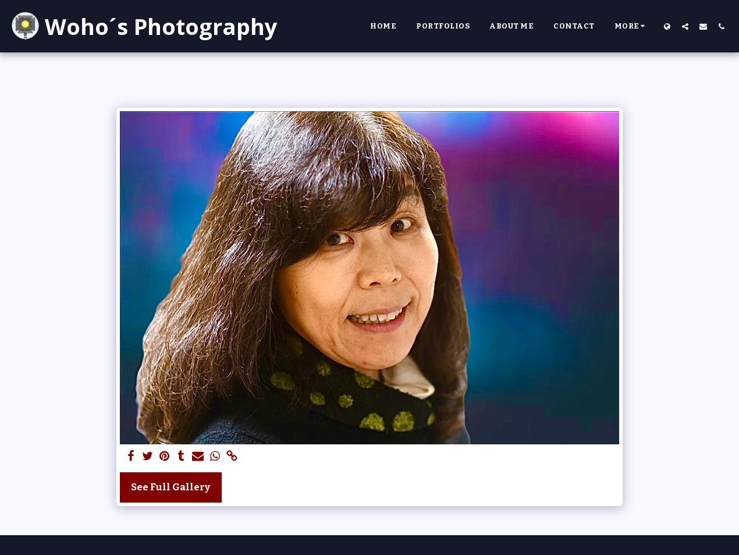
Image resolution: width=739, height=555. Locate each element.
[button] (685, 26)
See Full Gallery (170, 487)
